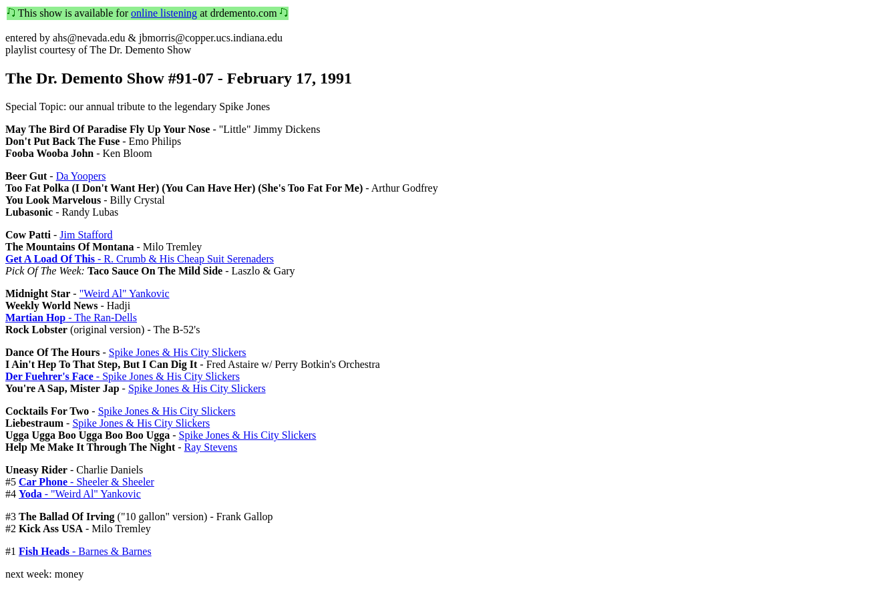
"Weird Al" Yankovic (124, 293)
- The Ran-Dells (71, 317)
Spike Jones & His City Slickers (177, 352)
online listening (164, 13)
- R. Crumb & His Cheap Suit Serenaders (139, 258)
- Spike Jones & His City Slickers (122, 376)
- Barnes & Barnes (85, 551)
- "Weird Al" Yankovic (80, 494)
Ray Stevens (211, 447)
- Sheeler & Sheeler (86, 481)
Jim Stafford (85, 234)
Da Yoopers (81, 176)
